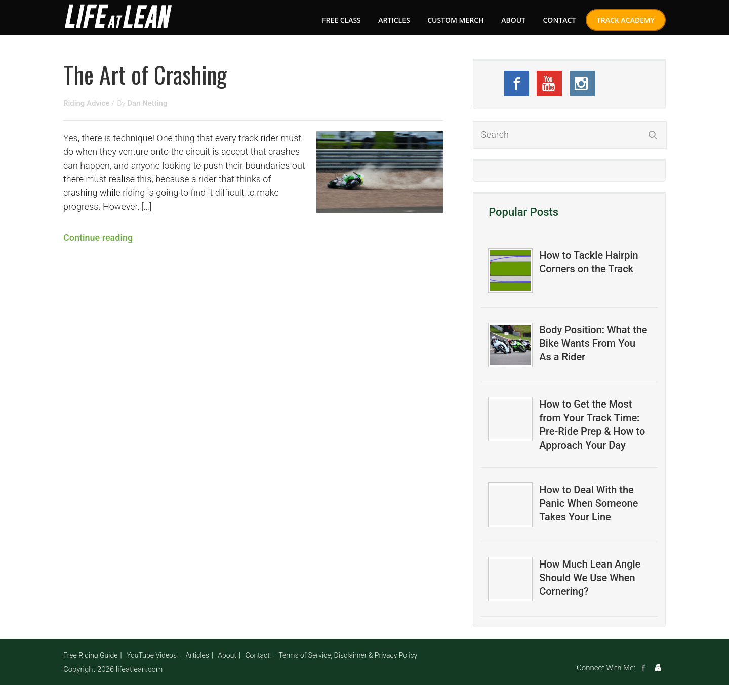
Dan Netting (147, 103)
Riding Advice (87, 103)
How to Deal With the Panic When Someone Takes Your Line (588, 503)
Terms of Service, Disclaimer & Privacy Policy (347, 655)
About (513, 20)
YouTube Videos (152, 655)
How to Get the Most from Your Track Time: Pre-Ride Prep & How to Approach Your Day (592, 424)
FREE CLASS (341, 20)
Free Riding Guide (90, 655)
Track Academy (626, 20)
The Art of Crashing (145, 74)
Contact (559, 20)
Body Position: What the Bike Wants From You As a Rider (593, 343)
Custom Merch (455, 20)
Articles (394, 20)
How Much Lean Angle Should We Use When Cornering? (589, 577)
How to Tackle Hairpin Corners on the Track (588, 262)
